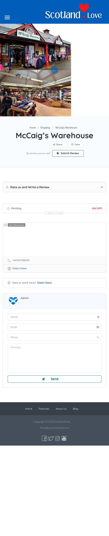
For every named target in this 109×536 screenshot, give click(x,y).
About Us (61, 408)
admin (25, 298)
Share (57, 144)
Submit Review (68, 153)
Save (76, 144)
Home (33, 127)
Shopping (45, 127)
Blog (75, 408)
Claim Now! (44, 282)
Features (44, 408)
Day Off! (97, 208)
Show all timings (55, 213)
